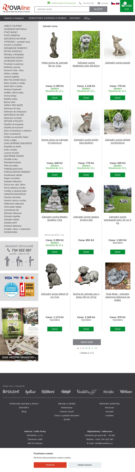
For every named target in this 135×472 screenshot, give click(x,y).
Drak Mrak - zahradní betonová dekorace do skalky (117, 297)
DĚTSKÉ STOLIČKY (13, 121)
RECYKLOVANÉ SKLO (15, 80)
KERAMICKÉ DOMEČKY (16, 48)
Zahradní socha (50, 26)
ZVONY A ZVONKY (13, 45)
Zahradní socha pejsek (117, 62)
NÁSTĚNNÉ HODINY (14, 156)
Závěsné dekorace (12, 226)
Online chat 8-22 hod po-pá (64, 3)
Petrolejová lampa (12, 162)
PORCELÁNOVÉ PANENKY (17, 172)
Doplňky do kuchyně (13, 127)
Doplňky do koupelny (14, 124)
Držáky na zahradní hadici (16, 137)
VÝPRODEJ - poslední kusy (17, 42)
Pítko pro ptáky (11, 165)
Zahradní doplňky (12, 216)
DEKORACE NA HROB (15, 39)
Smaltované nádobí (13, 175)
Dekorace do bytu (12, 108)
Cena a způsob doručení (66, 415)
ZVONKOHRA (10, 232)
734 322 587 (88, 3)
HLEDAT (98, 9)
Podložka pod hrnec (13, 169)
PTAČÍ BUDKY (11, 32)
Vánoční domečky (12, 197)
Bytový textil (9, 102)
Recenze (109, 407)
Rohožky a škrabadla (14, 54)
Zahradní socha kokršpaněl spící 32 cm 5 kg (117, 220)
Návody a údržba (66, 403)
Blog (24, 411)
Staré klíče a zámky (13, 86)
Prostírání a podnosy (13, 64)
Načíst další (87, 342)
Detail (55, 98)
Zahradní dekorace (13, 213)
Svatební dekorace (12, 181)
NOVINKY (75, 18)
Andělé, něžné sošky (13, 92)
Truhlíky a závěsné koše (15, 191)
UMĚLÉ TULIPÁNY (13, 26)
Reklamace (67, 407)
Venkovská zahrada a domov (48, 18)
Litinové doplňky (11, 77)
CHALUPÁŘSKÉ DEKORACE (18, 143)
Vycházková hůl (11, 210)
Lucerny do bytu (11, 153)
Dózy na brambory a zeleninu (17, 131)
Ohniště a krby (11, 159)
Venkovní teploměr (12, 89)
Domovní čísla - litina (14, 70)
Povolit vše (50, 465)
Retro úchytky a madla (14, 83)
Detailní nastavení (85, 465)
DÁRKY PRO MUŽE (13, 105)
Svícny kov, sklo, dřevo (14, 185)
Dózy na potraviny (12, 134)
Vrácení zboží (67, 411)
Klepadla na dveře (12, 146)
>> (95, 348)
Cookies (109, 415)
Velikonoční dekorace (14, 204)
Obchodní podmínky (109, 403)
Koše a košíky (10, 150)
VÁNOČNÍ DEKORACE (15, 194)
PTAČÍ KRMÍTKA (12, 35)
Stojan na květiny (12, 178)
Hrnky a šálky (10, 140)
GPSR (67, 419)
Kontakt (104, 3)
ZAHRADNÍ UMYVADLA (15, 29)
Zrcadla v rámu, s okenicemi (17, 229)
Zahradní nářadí (11, 219)
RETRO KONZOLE (13, 51)
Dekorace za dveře (13, 118)
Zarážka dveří (10, 223)
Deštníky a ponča (12, 67)
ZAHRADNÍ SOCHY (13, 61)
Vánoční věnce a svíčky (15, 200)
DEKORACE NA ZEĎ (14, 115)
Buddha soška (10, 99)
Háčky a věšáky (11, 73)
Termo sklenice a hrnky (15, 188)
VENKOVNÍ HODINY (14, 58)
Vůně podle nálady (12, 207)
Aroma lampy (10, 96)
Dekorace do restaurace (15, 112)
